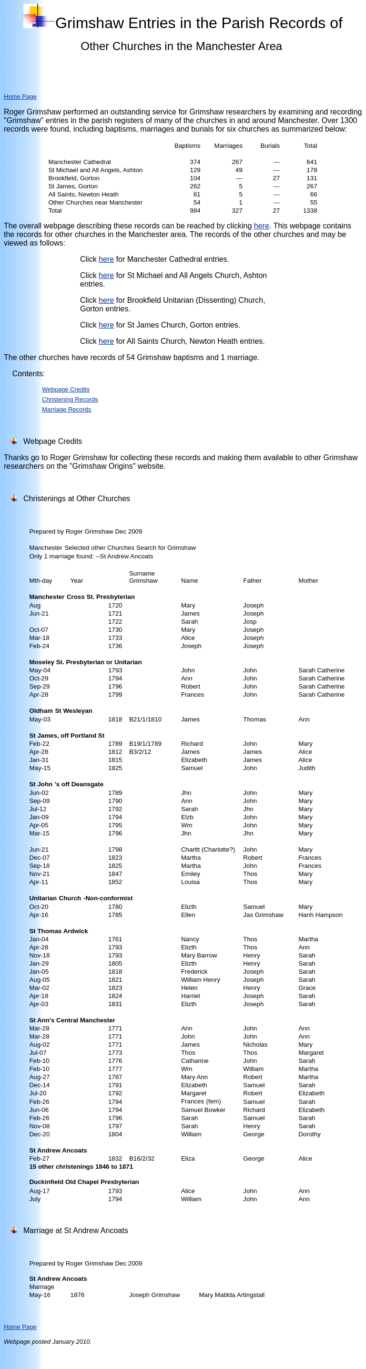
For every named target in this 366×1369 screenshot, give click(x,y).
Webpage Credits (66, 389)
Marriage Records (66, 409)
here (261, 226)
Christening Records (70, 399)
